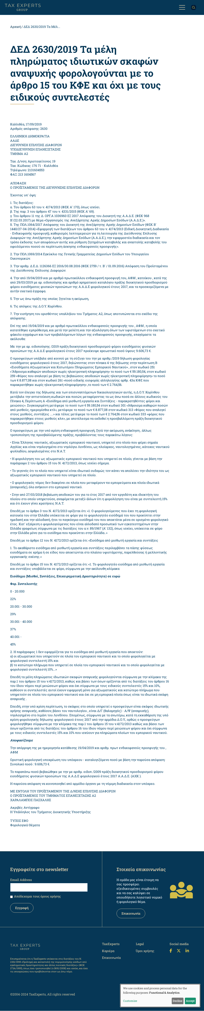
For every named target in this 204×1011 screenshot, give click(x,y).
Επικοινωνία (131, 913)
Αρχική (15, 26)
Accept (190, 1001)
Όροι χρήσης (145, 951)
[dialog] (160, 995)
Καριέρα (108, 951)
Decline (177, 1001)
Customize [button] (130, 1001)
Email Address (21, 880)
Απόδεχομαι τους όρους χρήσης (37, 896)
